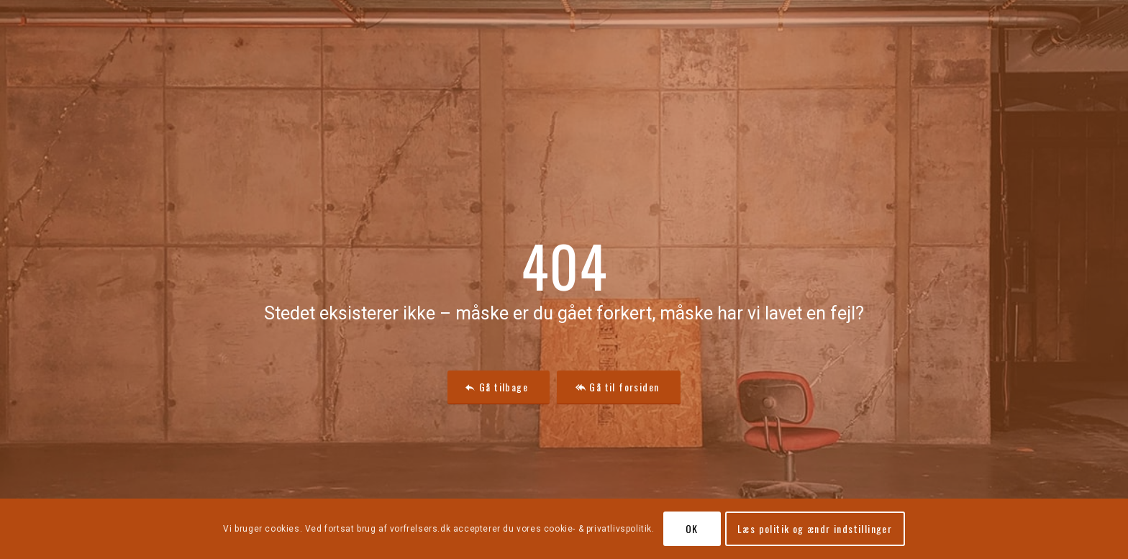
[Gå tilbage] (498, 387)
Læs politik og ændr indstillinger (814, 528)
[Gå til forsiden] (619, 387)
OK (692, 528)
